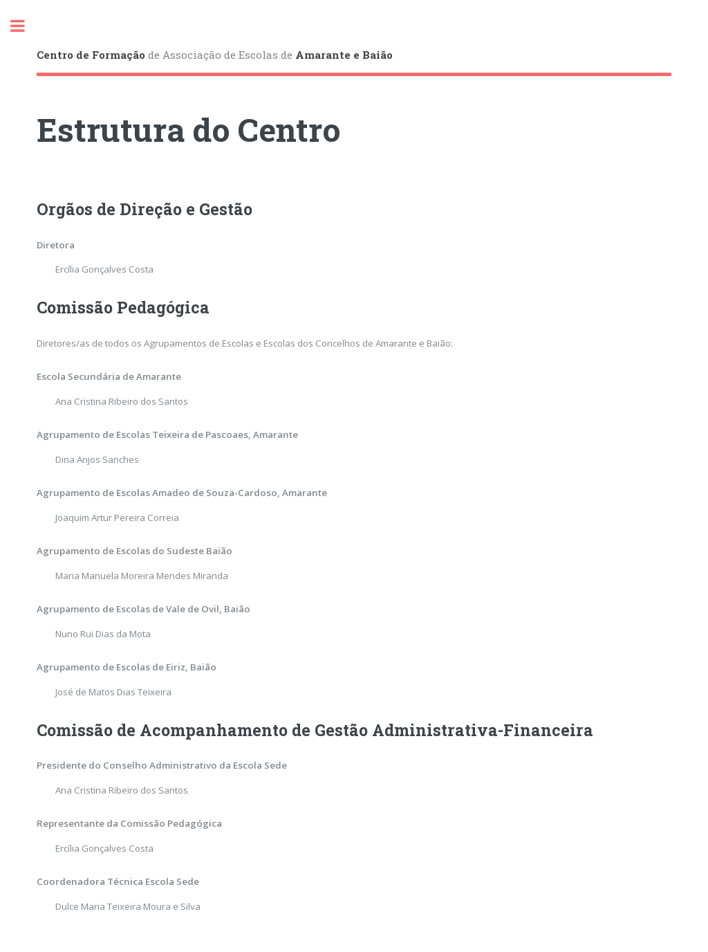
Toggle (25, 26)
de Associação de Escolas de (215, 55)
